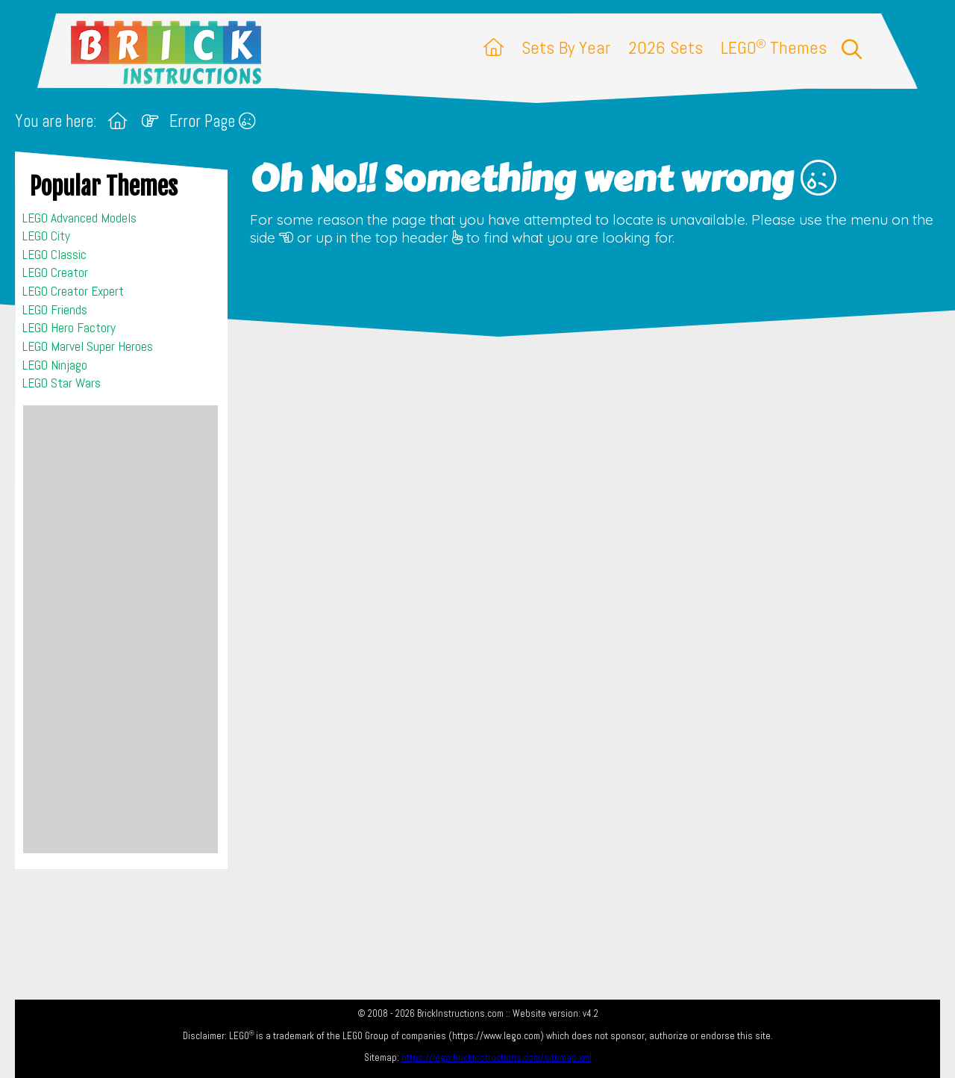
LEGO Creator (55, 272)
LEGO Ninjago (54, 365)
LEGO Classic (54, 254)
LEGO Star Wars (61, 383)
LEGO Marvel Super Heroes (87, 346)
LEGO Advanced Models (79, 218)
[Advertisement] (120, 629)
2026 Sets (665, 47)
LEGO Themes (774, 47)
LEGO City (46, 236)
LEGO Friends (54, 310)
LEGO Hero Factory (69, 328)
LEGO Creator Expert (73, 291)
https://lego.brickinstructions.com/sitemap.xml (496, 1057)
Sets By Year (566, 47)
